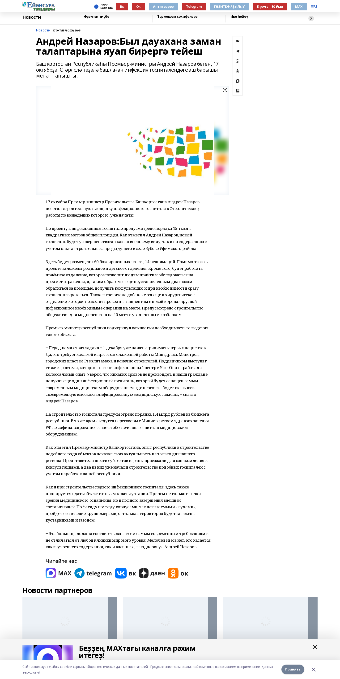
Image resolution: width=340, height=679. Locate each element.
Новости (31, 17)
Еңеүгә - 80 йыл (270, 6)
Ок (138, 6)
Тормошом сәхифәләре (177, 17)
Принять (293, 669)
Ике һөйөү (239, 17)
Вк (122, 6)
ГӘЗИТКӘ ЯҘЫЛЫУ (229, 6)
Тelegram (194, 6)
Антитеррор (163, 6)
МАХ (298, 6)
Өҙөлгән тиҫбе (96, 17)
